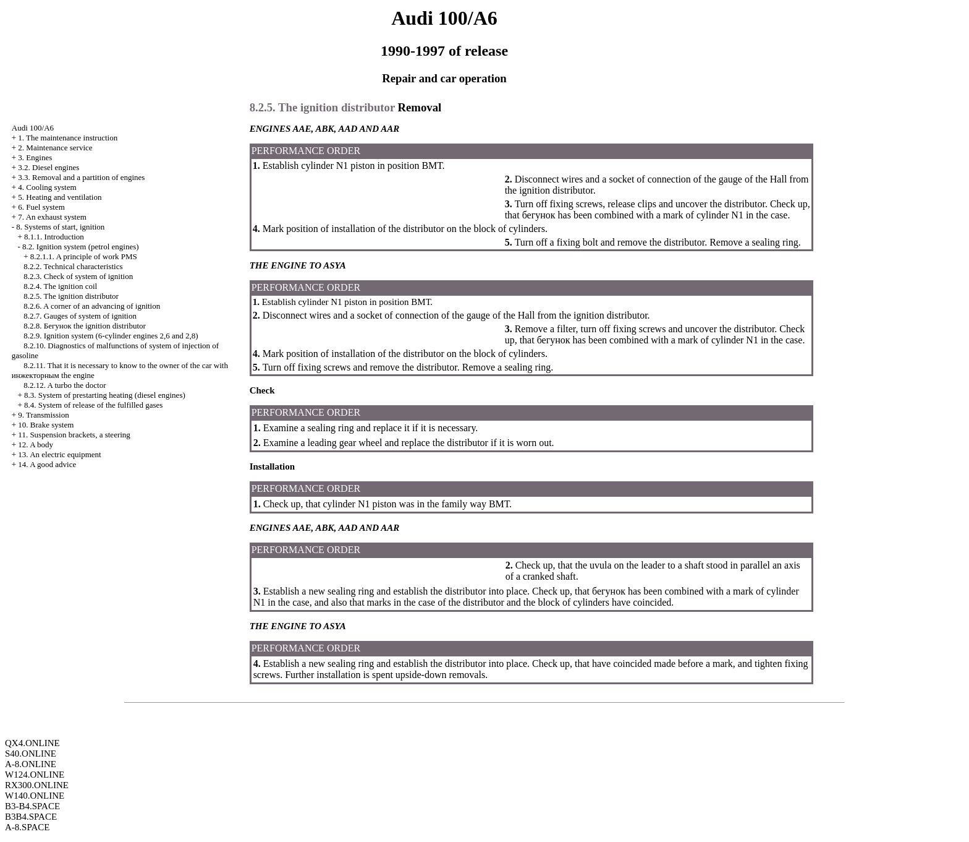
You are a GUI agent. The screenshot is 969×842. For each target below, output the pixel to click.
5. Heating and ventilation (59, 197)
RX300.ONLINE (37, 785)
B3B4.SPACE (31, 817)
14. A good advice (47, 464)
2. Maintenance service (55, 147)
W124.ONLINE (34, 775)
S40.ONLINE (30, 753)
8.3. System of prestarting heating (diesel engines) (104, 395)
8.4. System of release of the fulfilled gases (93, 405)
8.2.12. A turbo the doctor (64, 385)
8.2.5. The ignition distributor (71, 296)
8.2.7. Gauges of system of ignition (80, 315)
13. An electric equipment (59, 454)
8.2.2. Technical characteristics (72, 266)
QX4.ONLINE (32, 743)
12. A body (35, 444)
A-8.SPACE (27, 827)
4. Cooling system (47, 187)
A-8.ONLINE (30, 764)
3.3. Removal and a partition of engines (81, 177)
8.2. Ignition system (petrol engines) (80, 246)
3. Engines (35, 157)
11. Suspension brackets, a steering (74, 434)
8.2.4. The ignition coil (60, 286)
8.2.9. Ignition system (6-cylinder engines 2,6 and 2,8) (110, 335)
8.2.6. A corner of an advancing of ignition (91, 306)
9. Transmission (43, 414)
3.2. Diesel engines (48, 167)
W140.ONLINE (34, 796)
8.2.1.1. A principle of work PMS (83, 256)
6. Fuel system (41, 207)
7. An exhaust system (52, 216)
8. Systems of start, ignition (60, 226)
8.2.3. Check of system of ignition (78, 276)
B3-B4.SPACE (32, 806)
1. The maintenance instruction (67, 137)
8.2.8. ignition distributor (84, 325)
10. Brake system (46, 424)
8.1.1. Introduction (54, 236)
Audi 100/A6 (33, 127)
